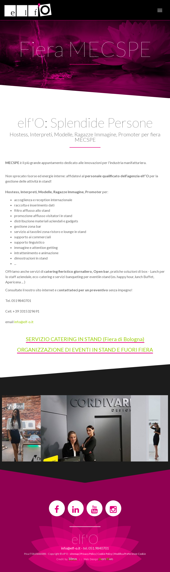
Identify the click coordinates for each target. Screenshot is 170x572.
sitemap (74, 553)
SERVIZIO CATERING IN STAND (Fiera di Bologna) (85, 339)
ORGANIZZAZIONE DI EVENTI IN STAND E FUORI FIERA (85, 349)
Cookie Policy (104, 553)
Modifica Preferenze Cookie (130, 553)
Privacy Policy (88, 553)
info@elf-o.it (23, 322)
